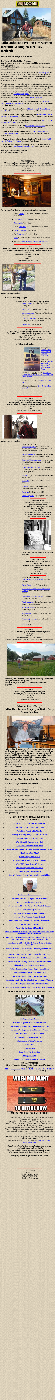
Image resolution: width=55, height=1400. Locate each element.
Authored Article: (28, 313)
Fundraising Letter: (29, 447)
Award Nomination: (29, 318)
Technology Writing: (29, 619)
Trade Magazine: (28, 496)
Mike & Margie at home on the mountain (34, 241)
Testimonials (18, 219)
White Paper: (26, 585)
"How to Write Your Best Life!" (24, 147)
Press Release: (27, 304)
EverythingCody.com (21, 94)
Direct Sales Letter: (29, 454)
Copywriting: (27, 613)
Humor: (25, 475)
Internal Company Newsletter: (32, 579)
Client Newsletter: (28, 608)
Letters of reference (20, 230)
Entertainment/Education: (31, 468)
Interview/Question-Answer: (32, 460)
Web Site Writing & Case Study (33, 596)
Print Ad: (25, 492)
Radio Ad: (25, 481)
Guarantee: (20, 234)
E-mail (24, 624)
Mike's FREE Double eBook (35, 126)
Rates (16, 238)
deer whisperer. (44, 72)
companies (22, 227)
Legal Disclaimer (36, 98)
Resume (21, 214)
